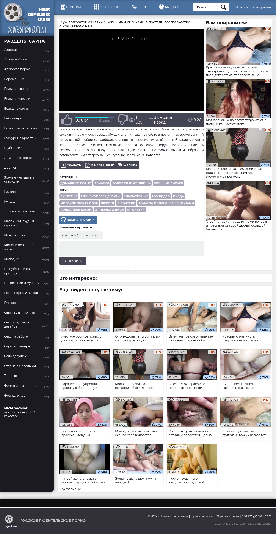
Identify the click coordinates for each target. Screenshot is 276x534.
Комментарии (78, 219)
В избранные (99, 165)
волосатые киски (75, 209)
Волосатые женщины (131, 183)
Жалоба (127, 165)
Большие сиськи (168, 183)
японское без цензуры (101, 196)
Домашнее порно (75, 183)
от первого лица (109, 209)
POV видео (161, 196)
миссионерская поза (79, 203)
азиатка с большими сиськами (166, 203)
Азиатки (101, 183)
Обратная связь (227, 516)
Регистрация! (261, 7)
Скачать (71, 165)
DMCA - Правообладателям (168, 516)
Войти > (242, 7)
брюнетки (136, 209)
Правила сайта (202, 516)
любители (126, 203)
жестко (107, 203)
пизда (178, 196)
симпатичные (136, 196)
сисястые (68, 196)
